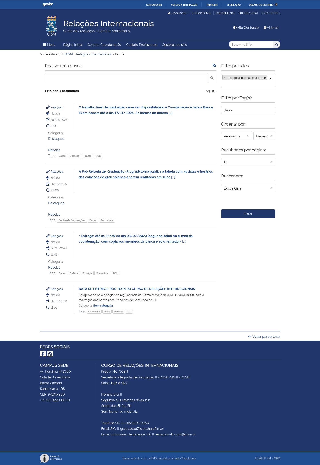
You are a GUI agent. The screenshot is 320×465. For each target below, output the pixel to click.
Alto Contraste (246, 27)
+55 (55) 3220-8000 (55, 400)
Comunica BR (154, 4)
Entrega (87, 273)
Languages (177, 13)
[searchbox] (223, 84)
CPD (277, 458)
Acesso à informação (184, 4)
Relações (57, 107)
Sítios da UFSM (248, 13)
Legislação (234, 4)
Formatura (107, 220)
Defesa (74, 273)
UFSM (267, 458)
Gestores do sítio (174, 44)
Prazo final (102, 273)
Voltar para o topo (264, 336)
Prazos (87, 156)
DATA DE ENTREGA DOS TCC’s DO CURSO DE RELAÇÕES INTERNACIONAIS (137, 288)
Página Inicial (73, 44)
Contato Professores (141, 44)
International (201, 13)
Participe (212, 4)
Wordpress (188, 458)
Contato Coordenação (104, 44)
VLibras (270, 27)
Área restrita (271, 13)
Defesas (74, 156)
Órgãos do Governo (261, 4)
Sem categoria (103, 305)
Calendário (94, 311)
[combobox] (248, 81)
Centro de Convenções (72, 220)
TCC (98, 156)
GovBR (48, 4)
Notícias (54, 150)
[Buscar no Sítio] (251, 44)
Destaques (56, 138)
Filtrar (248, 214)
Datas (62, 156)
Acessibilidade (224, 13)
